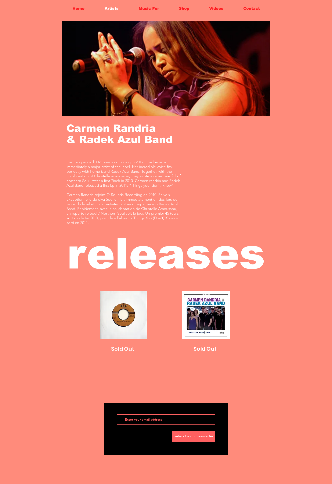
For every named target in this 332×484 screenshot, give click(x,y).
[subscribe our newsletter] (193, 436)
